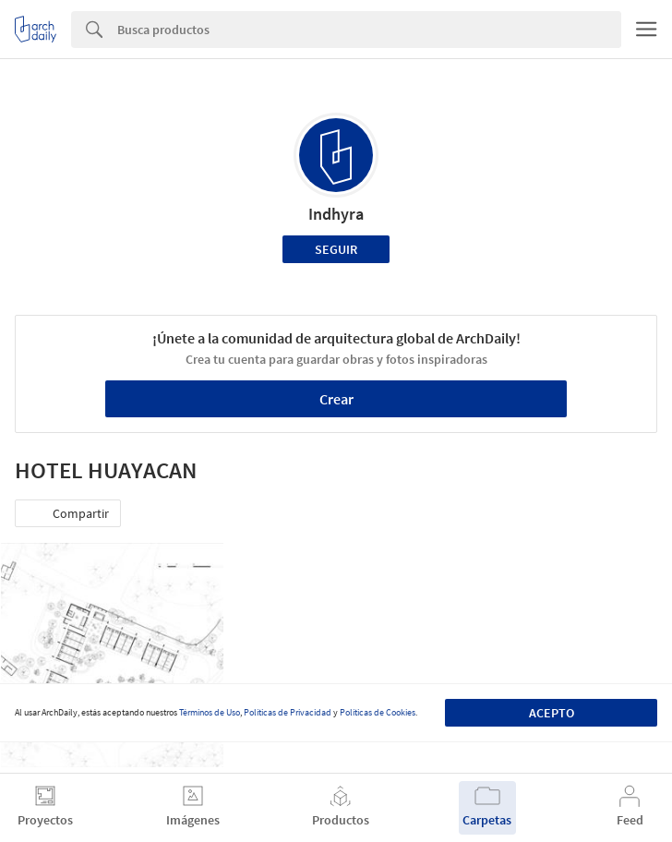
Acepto (551, 712)
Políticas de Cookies (377, 712)
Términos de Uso (209, 712)
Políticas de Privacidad (287, 712)
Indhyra (336, 213)
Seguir (336, 249)
